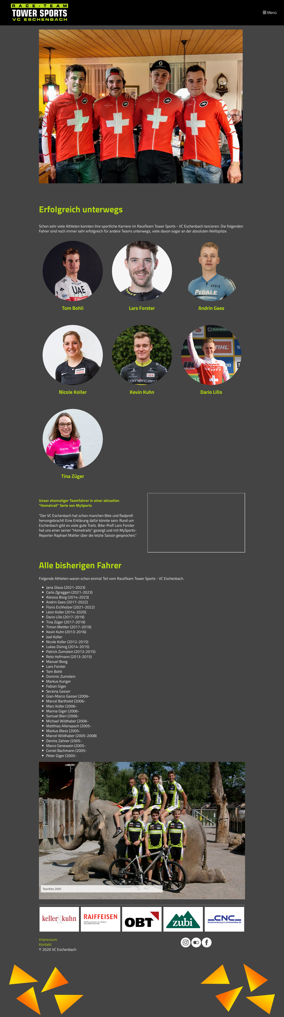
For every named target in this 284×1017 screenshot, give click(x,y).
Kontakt (45, 944)
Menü (270, 12)
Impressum (48, 939)
